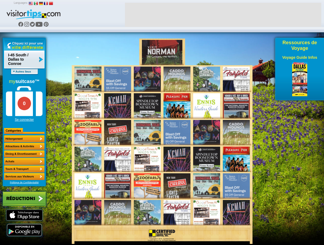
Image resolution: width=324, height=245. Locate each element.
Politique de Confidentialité (24, 182)
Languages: (21, 2)
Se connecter (24, 120)
